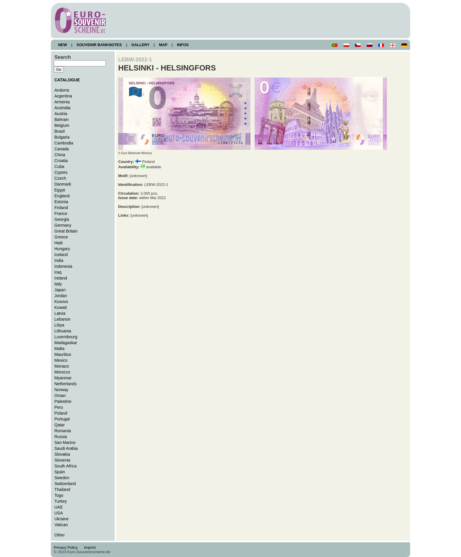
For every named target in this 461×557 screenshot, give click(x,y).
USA (58, 513)
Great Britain (66, 231)
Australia (62, 107)
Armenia (62, 102)
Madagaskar (65, 342)
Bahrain (61, 119)
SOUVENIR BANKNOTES (99, 45)
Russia (60, 436)
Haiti (58, 242)
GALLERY (140, 45)
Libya (59, 325)
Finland (61, 207)
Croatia (61, 160)
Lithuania (62, 331)
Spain (59, 472)
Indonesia (63, 266)
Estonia (61, 201)
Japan (60, 289)
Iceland (61, 254)
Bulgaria (61, 137)
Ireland (60, 278)
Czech (60, 178)
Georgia (61, 219)
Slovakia (62, 454)
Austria (60, 113)
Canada (61, 149)
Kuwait (60, 307)
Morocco (62, 372)
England (61, 195)
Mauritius (62, 354)
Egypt (59, 190)
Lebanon (62, 319)
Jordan (60, 295)
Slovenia (62, 460)
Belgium (61, 125)
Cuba (59, 166)
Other (59, 535)
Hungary (62, 248)
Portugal (62, 419)
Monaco (61, 366)
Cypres (60, 172)
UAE (58, 507)
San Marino (65, 442)
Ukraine (61, 518)
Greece (61, 237)
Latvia (59, 313)
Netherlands (65, 383)
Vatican (61, 524)
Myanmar (62, 378)
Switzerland (65, 483)
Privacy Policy (67, 547)
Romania (62, 430)
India (58, 260)
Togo (58, 495)
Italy (58, 284)
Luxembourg (65, 336)
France (60, 213)
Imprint (91, 547)
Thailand (62, 489)
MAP (163, 45)
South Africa (65, 466)
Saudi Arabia (66, 448)
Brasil (59, 131)
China (59, 154)
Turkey (60, 501)
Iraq (57, 272)
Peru (58, 407)
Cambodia (63, 143)
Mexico (60, 360)
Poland (60, 413)
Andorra (61, 90)
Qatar (59, 425)
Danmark (62, 184)
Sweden (61, 477)
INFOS (183, 45)
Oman (60, 395)
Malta (59, 348)
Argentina (63, 96)
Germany (62, 225)
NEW (62, 45)
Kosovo (61, 301)
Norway (61, 389)
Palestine (62, 401)
